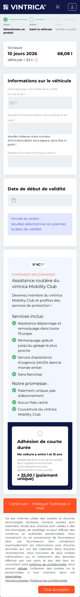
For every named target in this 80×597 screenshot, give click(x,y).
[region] (40, 594)
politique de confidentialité (48, 564)
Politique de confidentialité (49, 580)
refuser (23, 568)
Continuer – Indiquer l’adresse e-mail (40, 506)
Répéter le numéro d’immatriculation (32, 152)
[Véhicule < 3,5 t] (36, 60)
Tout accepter (56, 589)
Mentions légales (16, 580)
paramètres (13, 576)
